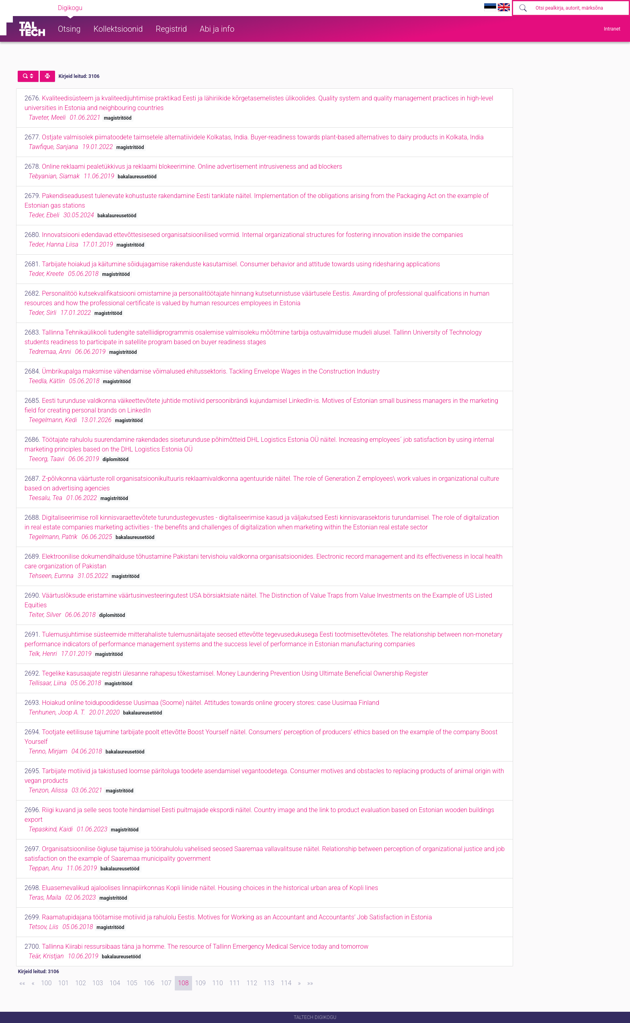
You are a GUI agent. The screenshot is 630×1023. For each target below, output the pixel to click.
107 (166, 983)
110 (217, 983)
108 (183, 983)
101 (63, 983)
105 (132, 983)
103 (97, 983)
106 (149, 983)
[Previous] (33, 983)
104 (114, 983)
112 (251, 983)
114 (286, 983)
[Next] (299, 983)
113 (269, 983)
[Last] (310, 983)
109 (200, 983)
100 (46, 983)
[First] (22, 983)
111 (234, 983)
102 (80, 983)
